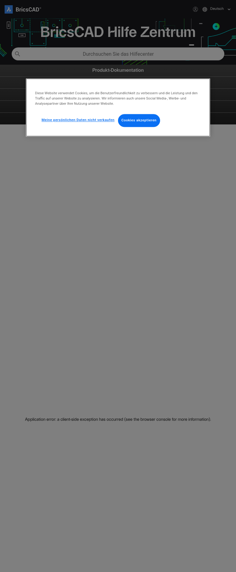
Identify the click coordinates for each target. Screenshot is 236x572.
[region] (118, 107)
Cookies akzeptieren (139, 120)
